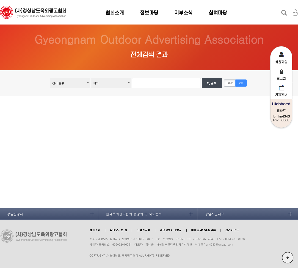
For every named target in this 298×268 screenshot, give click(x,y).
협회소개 (115, 13)
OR (241, 83)
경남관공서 (15, 214)
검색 (212, 83)
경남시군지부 (214, 214)
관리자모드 (232, 230)
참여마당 (218, 13)
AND (230, 83)
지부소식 (183, 13)
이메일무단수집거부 (203, 230)
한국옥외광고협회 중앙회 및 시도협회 (134, 214)
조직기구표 (143, 230)
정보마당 (149, 13)
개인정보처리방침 (171, 230)
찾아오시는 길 (118, 230)
